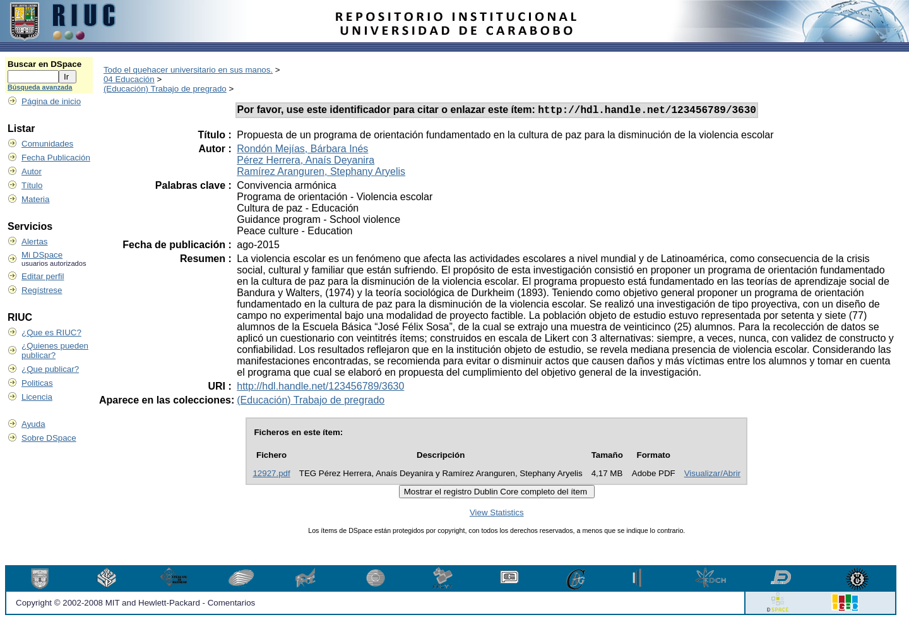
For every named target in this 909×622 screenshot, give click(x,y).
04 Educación (129, 79)
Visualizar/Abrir (712, 475)
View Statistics (497, 514)
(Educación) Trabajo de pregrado (165, 88)
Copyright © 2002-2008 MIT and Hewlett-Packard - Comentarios (135, 604)
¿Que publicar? (50, 369)
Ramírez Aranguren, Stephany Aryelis (321, 173)
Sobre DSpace (48, 438)
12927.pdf (271, 475)
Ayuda (33, 424)
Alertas (34, 241)
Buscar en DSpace (44, 64)
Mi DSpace (41, 255)
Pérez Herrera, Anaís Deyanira (305, 162)
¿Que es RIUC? (51, 332)
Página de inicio (51, 101)
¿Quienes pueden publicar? (54, 350)
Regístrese (41, 290)
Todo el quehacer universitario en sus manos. (188, 70)
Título (31, 185)
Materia (35, 199)
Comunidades (47, 143)
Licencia (36, 397)
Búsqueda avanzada (40, 87)
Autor (31, 171)
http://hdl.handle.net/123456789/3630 (320, 388)
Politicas (37, 383)
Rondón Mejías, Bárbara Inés (302, 150)
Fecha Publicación (55, 157)
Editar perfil (42, 276)
